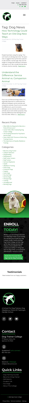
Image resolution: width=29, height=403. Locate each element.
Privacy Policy (6, 401)
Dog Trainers (7, 160)
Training (5, 180)
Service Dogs (7, 177)
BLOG (18, 3)
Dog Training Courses (11, 375)
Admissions (7, 379)
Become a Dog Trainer (9, 151)
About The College (10, 386)
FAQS (13, 3)
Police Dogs (6, 167)
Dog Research (7, 156)
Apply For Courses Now (13, 256)
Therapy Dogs (7, 179)
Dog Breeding (7, 154)
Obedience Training (9, 166)
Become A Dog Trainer (11, 377)
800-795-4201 (22, 4)
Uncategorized (7, 182)
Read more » (22, 66)
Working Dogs (7, 184)
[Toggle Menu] (24, 15)
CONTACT (23, 3)
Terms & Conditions (16, 401)
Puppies (5, 171)
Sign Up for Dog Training (13, 258)
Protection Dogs (8, 169)
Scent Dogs (6, 173)
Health (5, 164)
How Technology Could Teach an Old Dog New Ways (14, 33)
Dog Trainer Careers (9, 158)
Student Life (7, 381)
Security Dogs (7, 175)
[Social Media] (20, 6)
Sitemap (24, 401)
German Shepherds (9, 162)
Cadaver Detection (8, 152)
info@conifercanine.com (9, 364)
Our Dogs (6, 384)
